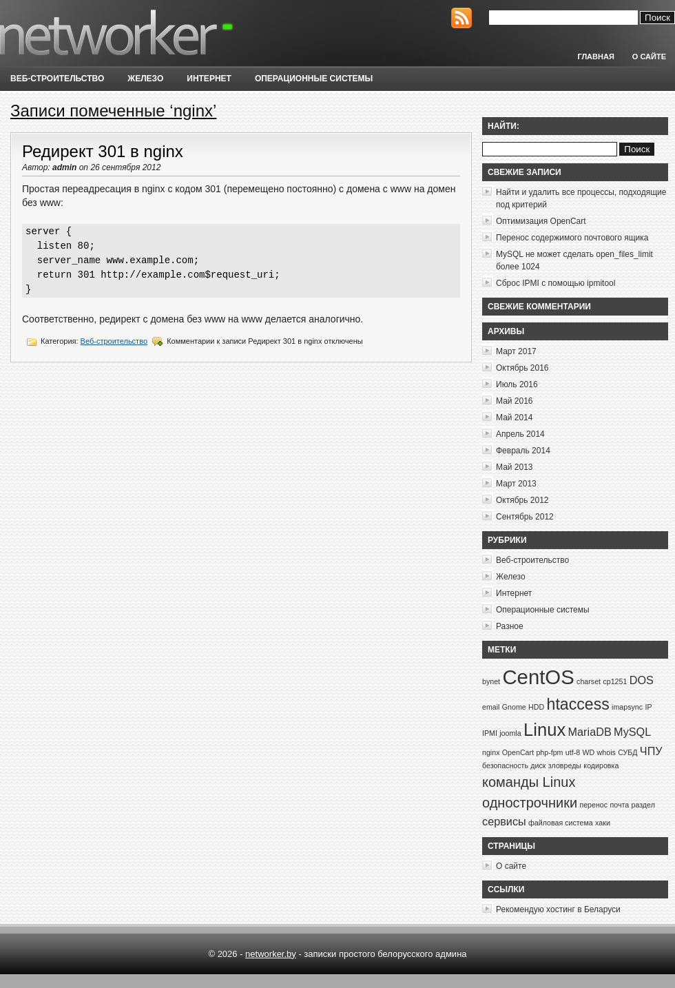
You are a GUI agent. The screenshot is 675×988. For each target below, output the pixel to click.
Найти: (503, 126)
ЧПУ (651, 751)
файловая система (560, 823)
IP (648, 707)
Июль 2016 (517, 384)
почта (619, 805)
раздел (642, 805)
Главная (595, 56)
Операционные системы (314, 78)
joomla (510, 733)
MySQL (632, 731)
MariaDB (590, 731)
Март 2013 (516, 483)
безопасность (505, 765)
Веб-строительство (57, 78)
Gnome (514, 707)
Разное (509, 626)
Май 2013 (514, 467)
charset (589, 681)
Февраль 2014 (523, 450)
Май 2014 (514, 417)
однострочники (529, 802)
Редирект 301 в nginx (102, 151)
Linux (544, 729)
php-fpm (549, 752)
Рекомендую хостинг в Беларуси (558, 909)
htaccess (578, 704)
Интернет (209, 78)
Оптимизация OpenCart (541, 221)
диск (538, 765)
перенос (593, 805)
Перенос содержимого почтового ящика (572, 238)
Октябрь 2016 (522, 368)
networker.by (270, 954)
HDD (536, 707)
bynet (491, 681)
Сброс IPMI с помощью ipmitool (555, 283)
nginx (490, 752)
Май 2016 (514, 401)
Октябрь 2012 (522, 500)
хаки (602, 823)
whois (606, 752)
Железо (145, 78)
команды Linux (528, 782)
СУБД (627, 752)
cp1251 (615, 681)
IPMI (489, 733)
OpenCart (518, 752)
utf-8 (572, 752)
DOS (642, 680)
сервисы (504, 821)
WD (588, 752)
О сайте (649, 56)
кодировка (601, 765)
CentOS (538, 677)
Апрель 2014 (520, 434)
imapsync (627, 707)
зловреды (564, 765)
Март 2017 (516, 351)
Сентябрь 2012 (525, 517)
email (490, 707)
